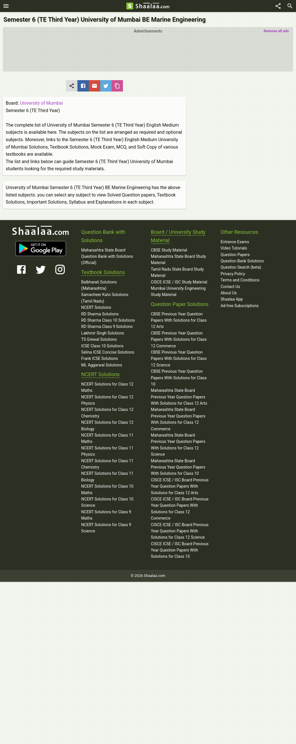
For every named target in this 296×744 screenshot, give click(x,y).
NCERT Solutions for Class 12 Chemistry (107, 412)
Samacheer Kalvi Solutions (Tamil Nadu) (104, 297)
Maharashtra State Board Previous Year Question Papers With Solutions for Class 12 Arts (179, 397)
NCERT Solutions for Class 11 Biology (107, 476)
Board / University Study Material (178, 236)
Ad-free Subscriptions (240, 305)
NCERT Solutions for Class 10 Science (107, 502)
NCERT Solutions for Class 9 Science (106, 527)
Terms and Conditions (240, 280)
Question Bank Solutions (242, 261)
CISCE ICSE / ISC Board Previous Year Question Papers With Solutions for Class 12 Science (180, 531)
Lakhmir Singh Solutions (102, 333)
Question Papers (235, 254)
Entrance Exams (235, 242)
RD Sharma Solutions (99, 314)
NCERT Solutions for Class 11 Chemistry (107, 464)
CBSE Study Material (169, 250)
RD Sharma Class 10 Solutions (108, 320)
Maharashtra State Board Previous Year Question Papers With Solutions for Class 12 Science (178, 445)
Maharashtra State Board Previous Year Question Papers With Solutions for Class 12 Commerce (178, 419)
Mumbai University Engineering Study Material (178, 291)
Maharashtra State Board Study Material (178, 259)
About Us (229, 293)
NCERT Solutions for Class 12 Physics (107, 400)
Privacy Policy (233, 273)
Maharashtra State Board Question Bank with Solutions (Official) (107, 256)
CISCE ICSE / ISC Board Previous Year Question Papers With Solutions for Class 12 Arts (180, 486)
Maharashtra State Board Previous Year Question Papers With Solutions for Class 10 (178, 467)
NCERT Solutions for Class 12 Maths (107, 387)
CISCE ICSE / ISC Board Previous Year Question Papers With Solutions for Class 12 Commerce (180, 508)
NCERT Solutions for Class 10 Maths (107, 489)
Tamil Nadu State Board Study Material (177, 272)
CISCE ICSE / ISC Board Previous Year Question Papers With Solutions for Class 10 (180, 550)
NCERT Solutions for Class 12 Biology (107, 425)
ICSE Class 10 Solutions (102, 346)
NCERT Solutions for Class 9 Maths (106, 515)
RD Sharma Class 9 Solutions (107, 326)
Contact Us (230, 286)
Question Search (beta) (241, 267)
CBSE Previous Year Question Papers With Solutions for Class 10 (179, 377)
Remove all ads (276, 31)
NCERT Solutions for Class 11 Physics (107, 451)
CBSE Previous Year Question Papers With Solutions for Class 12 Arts (179, 320)
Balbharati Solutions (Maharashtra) (99, 285)
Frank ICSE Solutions (99, 358)
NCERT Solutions (96, 307)
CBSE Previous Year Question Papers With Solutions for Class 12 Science (179, 358)
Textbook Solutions (103, 272)
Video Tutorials (234, 248)
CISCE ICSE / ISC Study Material (179, 282)
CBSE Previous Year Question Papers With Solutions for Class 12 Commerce (179, 339)
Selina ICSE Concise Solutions (107, 352)
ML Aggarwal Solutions (101, 365)
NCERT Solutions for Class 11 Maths (107, 438)
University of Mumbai (41, 103)
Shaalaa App (232, 299)
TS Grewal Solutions (99, 339)
